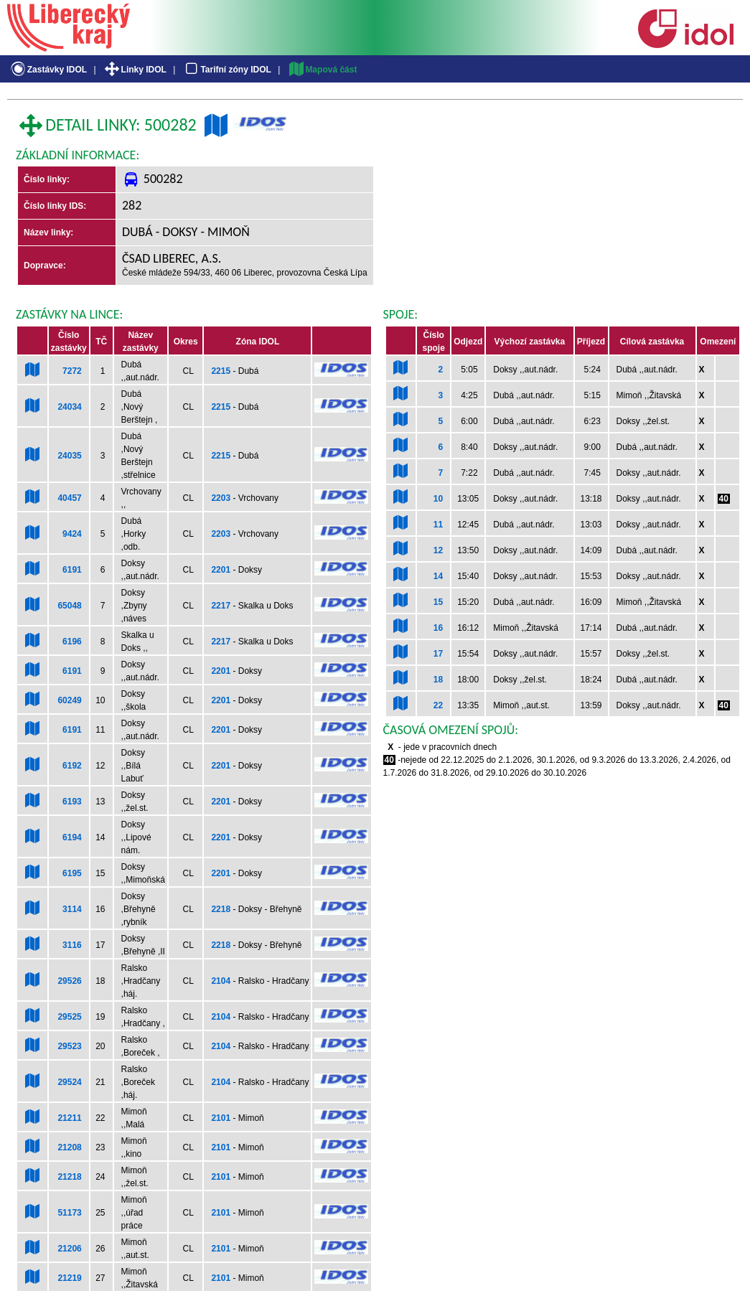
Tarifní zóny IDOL (226, 70)
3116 (72, 945)
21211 (69, 1118)
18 (438, 680)
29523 (69, 1046)
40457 (69, 498)
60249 (69, 700)
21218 (69, 1177)
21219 (69, 1278)
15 (438, 602)
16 (438, 628)
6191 (72, 570)
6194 (72, 837)
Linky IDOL (135, 70)
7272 (72, 371)
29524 (69, 1082)
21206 (69, 1249)
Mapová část (322, 70)
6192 (72, 766)
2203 (220, 498)
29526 (69, 981)
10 (438, 499)
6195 (72, 873)
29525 (69, 1017)
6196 (72, 642)
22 (438, 705)
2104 (220, 981)
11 (438, 525)
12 (438, 550)
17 (438, 654)
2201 (220, 570)
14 (438, 576)
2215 (220, 371)
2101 (220, 1118)
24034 (69, 407)
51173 (69, 1213)
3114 (72, 909)
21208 (69, 1147)
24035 (69, 456)
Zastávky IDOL (48, 70)
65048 (69, 606)
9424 (72, 534)
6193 (72, 802)
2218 (220, 909)
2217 (220, 606)
